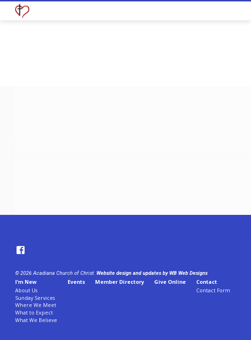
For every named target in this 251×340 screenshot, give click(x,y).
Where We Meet (35, 305)
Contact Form (213, 290)
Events (76, 281)
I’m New (25, 281)
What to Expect (34, 312)
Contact (206, 281)
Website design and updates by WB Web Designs (152, 273)
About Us (26, 290)
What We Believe (36, 320)
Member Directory (119, 281)
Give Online (170, 281)
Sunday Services (35, 298)
